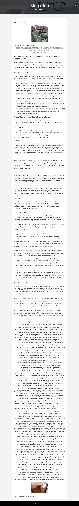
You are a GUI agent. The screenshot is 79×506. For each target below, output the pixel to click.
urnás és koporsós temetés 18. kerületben (30, 243)
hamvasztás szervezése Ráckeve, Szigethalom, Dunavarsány (29, 298)
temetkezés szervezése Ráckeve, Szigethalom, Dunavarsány (29, 270)
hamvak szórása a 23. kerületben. (30, 153)
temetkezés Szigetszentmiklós (29, 78)
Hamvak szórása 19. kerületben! (46, 246)
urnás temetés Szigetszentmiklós (39, 93)
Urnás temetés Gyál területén (23, 93)
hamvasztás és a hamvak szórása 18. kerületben (41, 262)
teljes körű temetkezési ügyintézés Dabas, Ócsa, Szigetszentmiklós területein (33, 160)
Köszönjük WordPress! (45, 503)
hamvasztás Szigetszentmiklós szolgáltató (25, 233)
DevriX (39, 503)
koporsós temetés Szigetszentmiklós (47, 101)
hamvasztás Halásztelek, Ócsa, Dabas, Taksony (25, 286)
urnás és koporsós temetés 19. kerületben (24, 305)
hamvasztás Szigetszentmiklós (30, 83)
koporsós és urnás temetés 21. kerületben (39, 105)
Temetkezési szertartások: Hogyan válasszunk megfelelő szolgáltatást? (39, 49)
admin (45, 52)
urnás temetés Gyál (19, 227)
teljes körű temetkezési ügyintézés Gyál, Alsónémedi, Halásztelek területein (32, 120)
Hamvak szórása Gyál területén (23, 108)
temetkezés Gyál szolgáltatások (22, 143)
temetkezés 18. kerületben (48, 310)
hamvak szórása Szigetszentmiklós (40, 108)
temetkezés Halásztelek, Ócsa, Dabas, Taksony (30, 250)
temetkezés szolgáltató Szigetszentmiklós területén (32, 215)
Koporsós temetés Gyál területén (23, 101)
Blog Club (39, 5)
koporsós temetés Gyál (41, 263)
